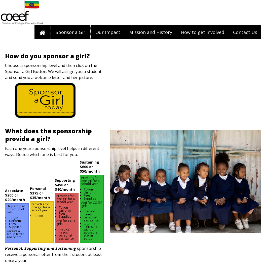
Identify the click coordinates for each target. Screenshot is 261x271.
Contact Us (245, 32)
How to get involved (202, 32)
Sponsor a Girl (71, 32)
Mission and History (150, 32)
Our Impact (107, 32)
